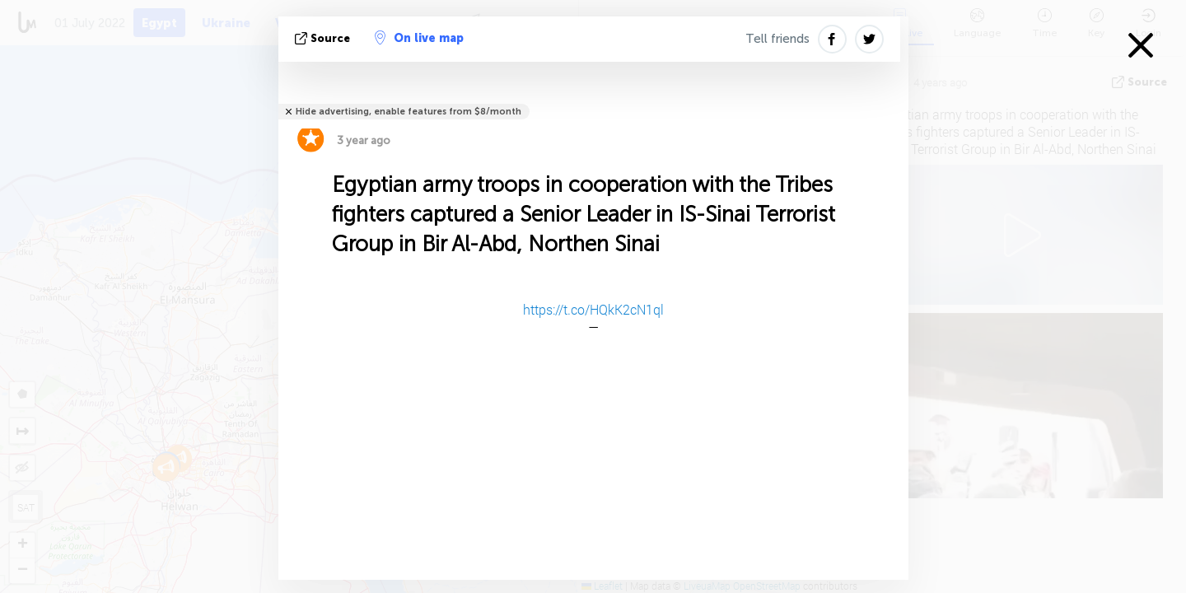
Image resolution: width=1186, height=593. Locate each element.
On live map (419, 37)
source (324, 38)
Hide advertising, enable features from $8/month (408, 111)
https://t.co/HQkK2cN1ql (593, 309)
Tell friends (777, 38)
